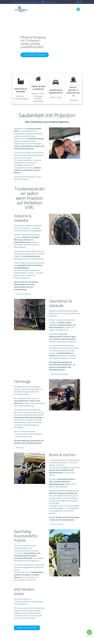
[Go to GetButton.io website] (89, 636)
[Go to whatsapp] (89, 632)
